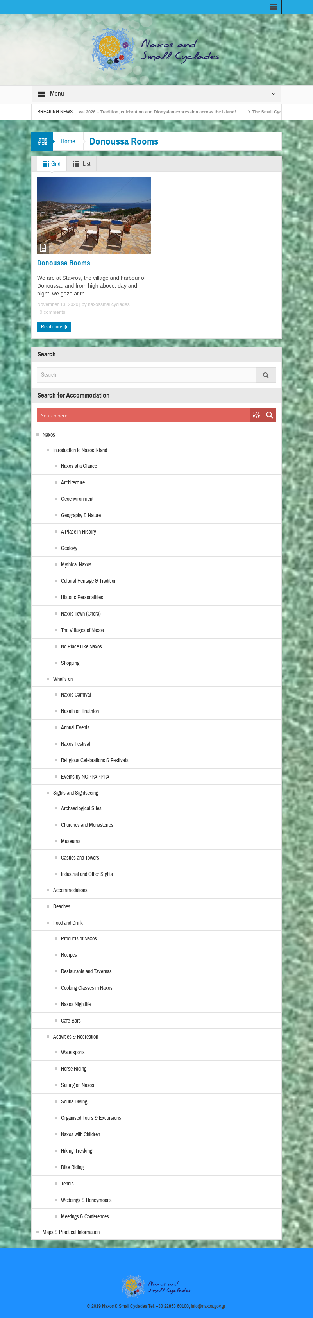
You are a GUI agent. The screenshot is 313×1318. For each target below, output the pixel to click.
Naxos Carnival (76, 694)
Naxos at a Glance (79, 466)
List (80, 164)
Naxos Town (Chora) (81, 614)
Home (68, 141)
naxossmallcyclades (109, 304)
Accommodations (70, 890)
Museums (70, 841)
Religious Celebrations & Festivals (95, 760)
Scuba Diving (74, 1101)
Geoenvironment (77, 499)
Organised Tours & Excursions (91, 1118)
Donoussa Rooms (63, 262)
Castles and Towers (80, 857)
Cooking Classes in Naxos (87, 988)
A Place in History (78, 531)
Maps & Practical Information (71, 1232)
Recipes (69, 955)
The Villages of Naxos (82, 630)
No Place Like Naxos (81, 646)
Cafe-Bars (71, 1020)
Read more (54, 326)
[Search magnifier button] (269, 415)
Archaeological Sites (81, 808)
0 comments (51, 312)
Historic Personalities (82, 597)
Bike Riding (72, 1167)
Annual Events (75, 727)
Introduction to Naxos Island (80, 450)
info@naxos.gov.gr (208, 1306)
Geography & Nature (81, 515)
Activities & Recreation (75, 1036)
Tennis (67, 1183)
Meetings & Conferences (85, 1216)
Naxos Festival (75, 744)
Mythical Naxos (76, 564)
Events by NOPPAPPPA (85, 777)
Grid (50, 164)
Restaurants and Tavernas (86, 971)
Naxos (49, 435)
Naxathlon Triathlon (80, 711)
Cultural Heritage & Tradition (88, 581)
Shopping (70, 663)
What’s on (63, 679)
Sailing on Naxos (77, 1085)
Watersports (73, 1052)
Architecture (73, 482)
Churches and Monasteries (87, 825)
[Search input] (143, 415)
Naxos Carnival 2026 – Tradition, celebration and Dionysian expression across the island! (155, 111)
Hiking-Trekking (76, 1151)
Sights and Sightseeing (75, 793)
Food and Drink (68, 923)
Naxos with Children (80, 1134)
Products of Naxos (79, 938)
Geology (69, 548)
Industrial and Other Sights (87, 874)
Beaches (61, 906)
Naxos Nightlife (76, 1004)
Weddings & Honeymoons (86, 1200)
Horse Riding (73, 1069)
